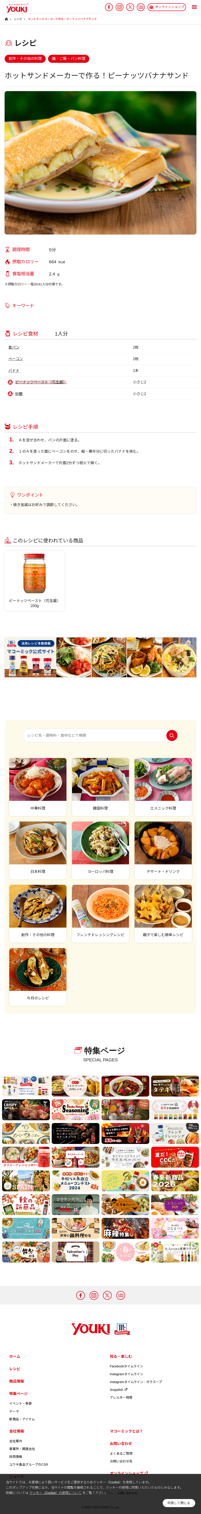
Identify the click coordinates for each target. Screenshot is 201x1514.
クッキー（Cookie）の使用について (55, 1493)
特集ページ (18, 1394)
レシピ (14, 1369)
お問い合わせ (121, 1444)
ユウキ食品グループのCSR (28, 1464)
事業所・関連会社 (22, 1449)
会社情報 (16, 1431)
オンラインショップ (129, 1473)
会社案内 (15, 1441)
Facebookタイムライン (126, 1366)
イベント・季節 (20, 1403)
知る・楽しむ (121, 1356)
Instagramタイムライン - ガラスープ (136, 1382)
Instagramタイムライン (126, 1374)
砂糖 (19, 394)
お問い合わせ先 (121, 1461)
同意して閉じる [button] (179, 1503)
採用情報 (15, 1457)
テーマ (14, 1411)
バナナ (13, 371)
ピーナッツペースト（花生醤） (41, 382)
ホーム (14, 1356)
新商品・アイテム (22, 1419)
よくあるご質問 (121, 1453)
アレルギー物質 (121, 1397)
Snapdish (119, 1390)
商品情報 (16, 1381)
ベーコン (15, 359)
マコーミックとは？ (126, 1431)
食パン (14, 347)
